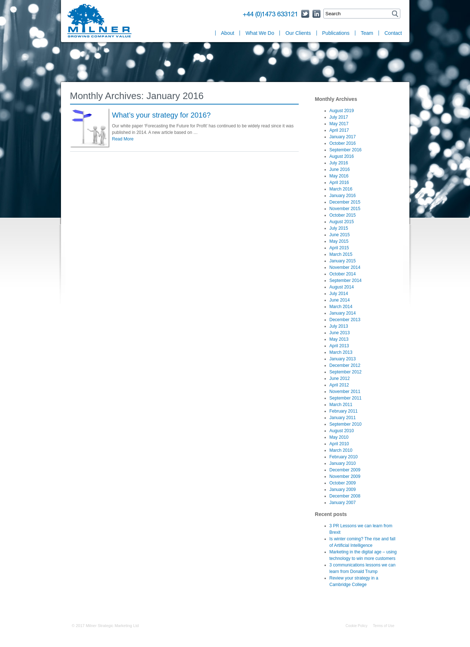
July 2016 (339, 162)
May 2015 (339, 241)
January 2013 (343, 358)
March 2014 (341, 306)
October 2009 (343, 483)
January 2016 (343, 195)
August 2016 (342, 156)
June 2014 (340, 300)
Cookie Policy (357, 626)
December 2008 (345, 496)
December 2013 (345, 319)
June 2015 (340, 234)
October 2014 (343, 274)
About (227, 33)
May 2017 (339, 123)
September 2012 (346, 371)
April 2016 (339, 182)
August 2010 (342, 430)
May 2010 (339, 437)
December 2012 (345, 365)
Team (367, 33)
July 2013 (339, 326)
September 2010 (346, 424)
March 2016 (341, 189)
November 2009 (345, 476)
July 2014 (339, 293)
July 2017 (339, 117)
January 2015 (343, 260)
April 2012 (339, 385)
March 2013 (341, 352)
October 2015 (343, 215)
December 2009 (345, 469)
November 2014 (345, 267)
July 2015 (339, 228)
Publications (336, 33)
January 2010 (343, 463)
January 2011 (343, 417)
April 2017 (339, 130)
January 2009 (343, 489)
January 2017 (343, 136)
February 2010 (344, 456)
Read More (123, 139)
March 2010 (341, 450)
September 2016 (346, 149)
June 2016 (340, 169)
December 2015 (345, 202)
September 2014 (346, 280)
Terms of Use (384, 626)
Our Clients (298, 33)
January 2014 (343, 313)
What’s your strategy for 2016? (161, 115)
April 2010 (339, 443)
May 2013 (339, 339)
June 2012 (340, 378)
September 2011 (346, 398)
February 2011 (344, 411)
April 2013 (339, 345)
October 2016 (343, 143)
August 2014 (342, 287)
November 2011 (345, 391)
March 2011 (341, 404)
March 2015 (341, 254)
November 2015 (345, 208)
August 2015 (342, 221)
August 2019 (342, 110)
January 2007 (343, 502)
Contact (393, 33)
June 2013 (340, 332)
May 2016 (339, 176)
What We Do (259, 33)
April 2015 (339, 247)
